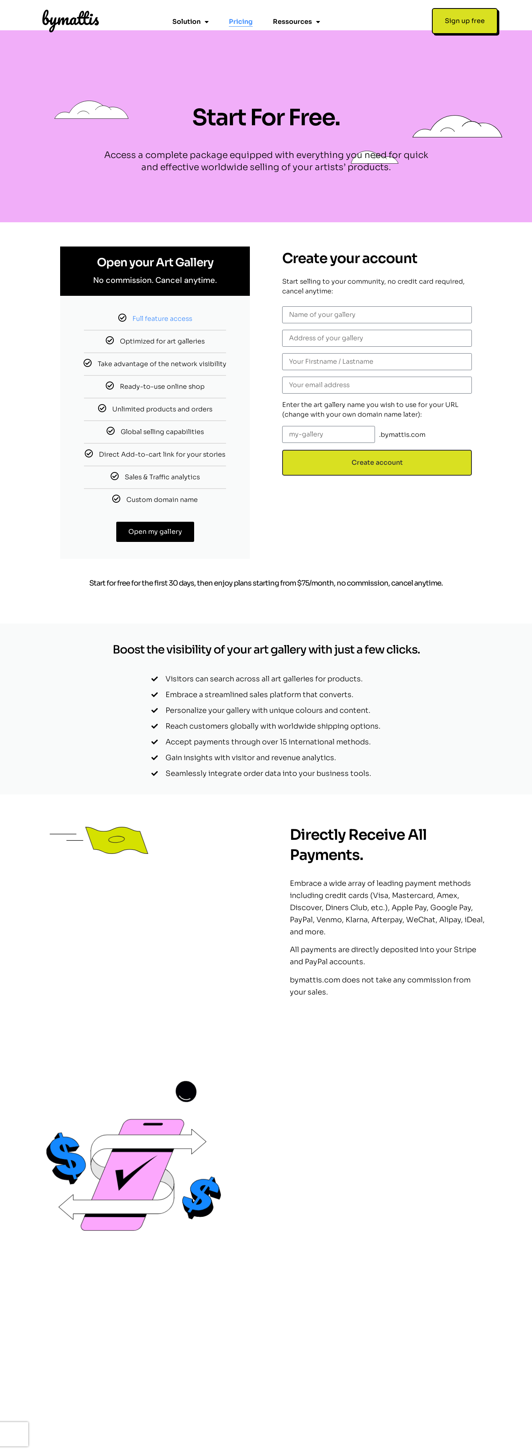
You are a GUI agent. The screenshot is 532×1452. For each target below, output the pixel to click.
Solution (190, 22)
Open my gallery (155, 501)
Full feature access (162, 288)
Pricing (241, 21)
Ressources (296, 22)
